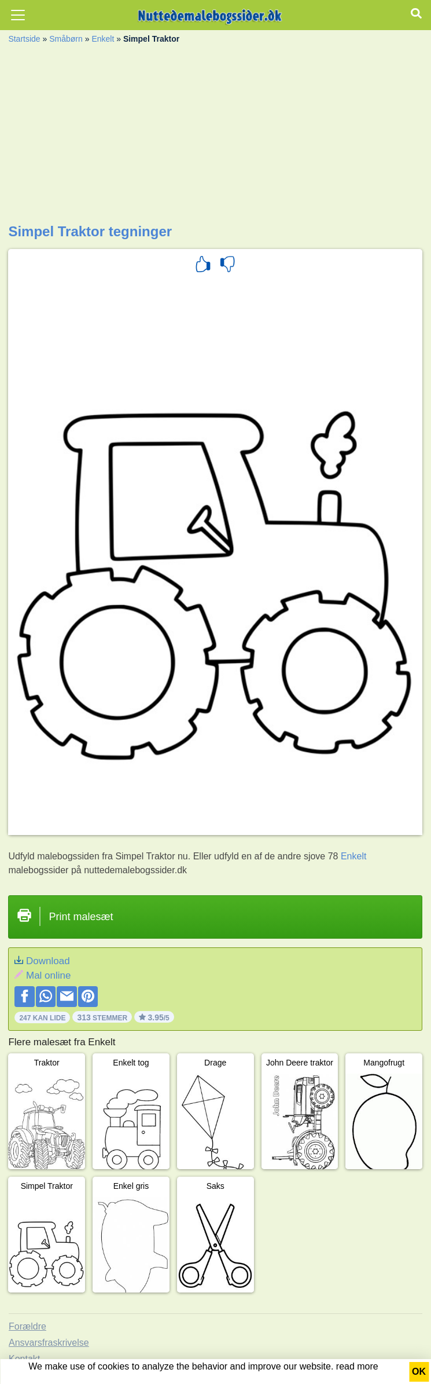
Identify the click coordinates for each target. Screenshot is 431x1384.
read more (357, 1366)
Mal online (48, 975)
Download (48, 960)
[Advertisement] (215, 137)
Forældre (27, 1326)
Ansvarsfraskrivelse (49, 1343)
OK (419, 1371)
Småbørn (66, 38)
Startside (24, 38)
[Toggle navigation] (18, 15)
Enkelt (102, 38)
